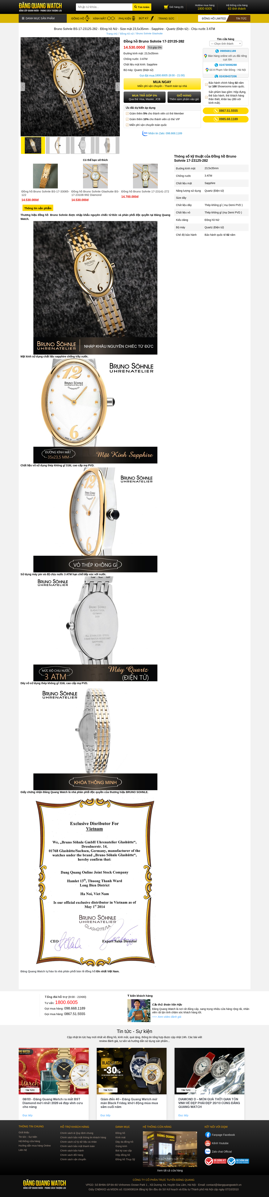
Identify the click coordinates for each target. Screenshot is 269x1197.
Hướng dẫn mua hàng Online (35, 1145)
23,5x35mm (212, 168)
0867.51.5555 (74, 1013)
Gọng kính (121, 1145)
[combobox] (225, 43)
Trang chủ (112, 33)
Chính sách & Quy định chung (76, 1132)
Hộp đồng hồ (122, 1154)
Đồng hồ (120, 1132)
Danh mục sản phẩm (38, 18)
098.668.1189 (74, 1008)
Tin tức (30, 1089)
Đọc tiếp (28, 1115)
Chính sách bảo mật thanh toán (77, 1145)
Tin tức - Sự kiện (134, 1031)
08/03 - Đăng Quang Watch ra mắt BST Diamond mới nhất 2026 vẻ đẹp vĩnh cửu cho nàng (53, 1102)
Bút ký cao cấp (123, 1150)
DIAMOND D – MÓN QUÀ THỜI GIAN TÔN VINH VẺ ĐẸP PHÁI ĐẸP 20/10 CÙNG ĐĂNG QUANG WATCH (209, 1102)
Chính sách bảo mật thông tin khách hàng (83, 1137)
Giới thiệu (24, 1132)
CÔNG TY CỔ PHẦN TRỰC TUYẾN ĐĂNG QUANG (163, 1179)
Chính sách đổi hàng (71, 1154)
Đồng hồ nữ (127, 33)
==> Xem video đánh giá (166, 1016)
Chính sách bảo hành (72, 1150)
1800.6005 (161, 75)
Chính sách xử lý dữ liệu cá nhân (78, 1141)
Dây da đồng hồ (124, 1141)
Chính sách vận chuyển (73, 1159)
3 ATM (208, 175)
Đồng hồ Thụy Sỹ (125, 1159)
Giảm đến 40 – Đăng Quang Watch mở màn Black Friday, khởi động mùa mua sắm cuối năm (129, 1102)
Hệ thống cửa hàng (29, 1140)
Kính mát (120, 1137)
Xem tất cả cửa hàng (169, 1170)
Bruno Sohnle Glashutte (149, 33)
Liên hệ (23, 1149)
